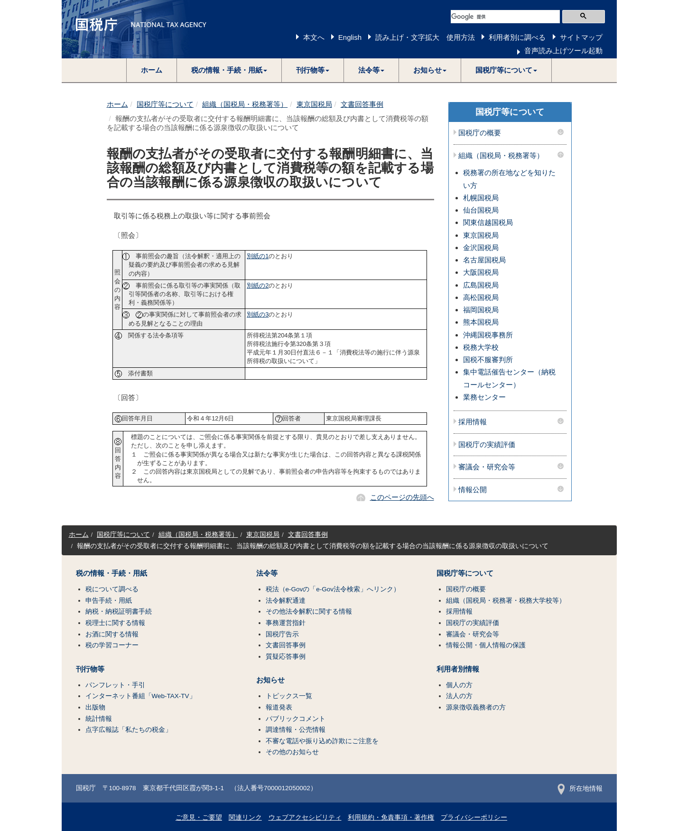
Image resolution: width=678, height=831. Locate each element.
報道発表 (279, 707)
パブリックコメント (295, 718)
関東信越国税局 (488, 222)
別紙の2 (258, 285)
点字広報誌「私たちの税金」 (128, 729)
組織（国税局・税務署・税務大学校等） (506, 600)
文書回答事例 (362, 104)
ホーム (151, 70)
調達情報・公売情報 (295, 729)
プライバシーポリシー (474, 817)
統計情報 (98, 718)
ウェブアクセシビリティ (305, 817)
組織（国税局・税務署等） (245, 104)
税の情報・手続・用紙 (111, 573)
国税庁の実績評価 (486, 444)
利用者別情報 (458, 669)
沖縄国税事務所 (488, 335)
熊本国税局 (481, 322)
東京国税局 (314, 104)
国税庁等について (165, 104)
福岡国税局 (481, 310)
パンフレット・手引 (115, 685)
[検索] (505, 16)
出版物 (95, 707)
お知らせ (270, 680)
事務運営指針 (286, 622)
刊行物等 (90, 669)
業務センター (484, 397)
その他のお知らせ (292, 752)
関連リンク (245, 817)
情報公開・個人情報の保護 (486, 645)
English (350, 37)
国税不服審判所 (488, 359)
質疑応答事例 (286, 656)
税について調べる (112, 589)
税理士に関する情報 (115, 622)
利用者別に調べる (517, 37)
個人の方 (459, 685)
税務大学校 (481, 347)
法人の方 (459, 696)
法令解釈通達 (286, 600)
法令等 (267, 573)
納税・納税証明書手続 (118, 611)
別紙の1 (258, 256)
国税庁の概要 (479, 133)
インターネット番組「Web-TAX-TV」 (140, 696)
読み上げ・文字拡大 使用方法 (425, 37)
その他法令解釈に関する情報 (309, 611)
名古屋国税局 (484, 260)
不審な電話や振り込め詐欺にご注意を (322, 741)
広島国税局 (481, 285)
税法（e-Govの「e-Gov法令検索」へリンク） (333, 589)
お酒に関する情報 (112, 634)
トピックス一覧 (289, 696)
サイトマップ (581, 37)
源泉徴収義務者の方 (476, 707)
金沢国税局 (481, 247)
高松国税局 (481, 297)
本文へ (314, 37)
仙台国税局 (481, 210)
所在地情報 (580, 788)
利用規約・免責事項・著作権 (391, 817)
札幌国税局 (481, 198)
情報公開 (472, 490)
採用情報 (472, 422)
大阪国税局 (481, 272)
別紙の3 (258, 314)
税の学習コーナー (112, 645)
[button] (229, 70)
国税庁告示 (282, 634)
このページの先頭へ (402, 497)
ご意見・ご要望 (199, 817)
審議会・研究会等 (486, 467)
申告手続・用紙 (108, 600)
